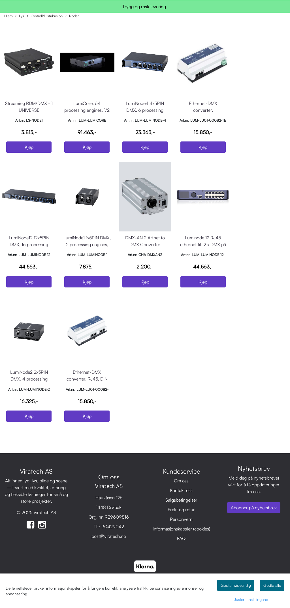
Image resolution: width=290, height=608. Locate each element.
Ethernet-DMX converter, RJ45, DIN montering (87, 378)
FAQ (181, 538)
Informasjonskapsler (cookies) (181, 529)
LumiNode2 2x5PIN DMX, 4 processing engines (29, 378)
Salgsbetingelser (181, 500)
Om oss (181, 481)
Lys (19, 16)
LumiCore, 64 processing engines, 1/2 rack (87, 110)
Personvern (181, 519)
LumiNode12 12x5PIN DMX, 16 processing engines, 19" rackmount (29, 244)
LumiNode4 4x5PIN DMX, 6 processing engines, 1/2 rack (145, 110)
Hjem (8, 16)
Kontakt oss (181, 490)
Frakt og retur (181, 509)
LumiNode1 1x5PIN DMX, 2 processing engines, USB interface (87, 244)
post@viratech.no (108, 536)
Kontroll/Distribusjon (45, 16)
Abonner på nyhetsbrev (254, 507)
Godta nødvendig (236, 585)
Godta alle (272, 585)
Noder (72, 16)
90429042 (112, 526)
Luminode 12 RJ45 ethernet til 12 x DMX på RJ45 (203, 244)
